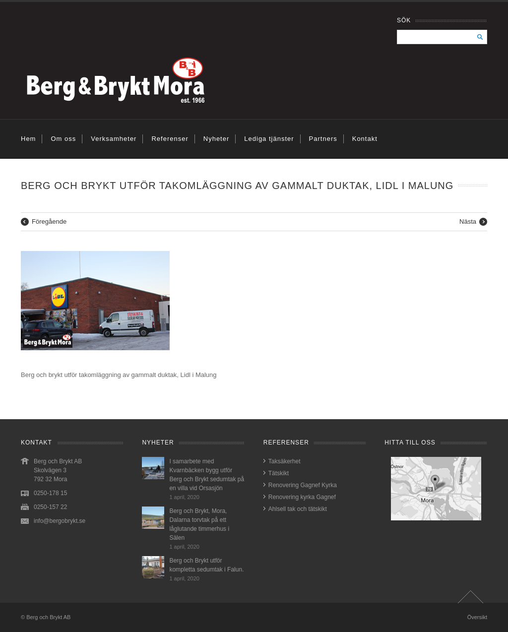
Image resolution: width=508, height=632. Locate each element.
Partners (323, 138)
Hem (28, 138)
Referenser (169, 138)
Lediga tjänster (269, 138)
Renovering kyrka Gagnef (302, 497)
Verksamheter (113, 138)
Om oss (63, 138)
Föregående (49, 221)
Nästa (467, 221)
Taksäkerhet (284, 461)
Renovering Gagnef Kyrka (302, 485)
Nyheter (216, 138)
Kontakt (365, 138)
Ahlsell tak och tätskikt (297, 509)
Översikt (477, 617)
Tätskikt (278, 473)
